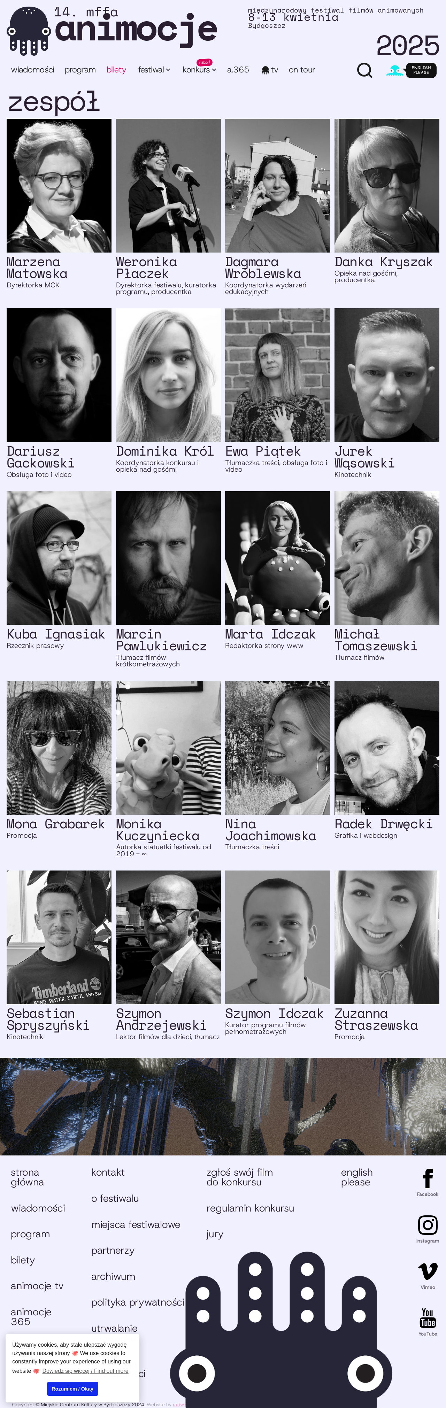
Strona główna (27, 1177)
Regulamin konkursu (250, 1207)
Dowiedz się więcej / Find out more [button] (86, 1371)
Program (30, 1233)
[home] (223, 31)
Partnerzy (113, 1250)
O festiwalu (115, 1198)
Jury (215, 1233)
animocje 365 (31, 1316)
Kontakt (108, 1172)
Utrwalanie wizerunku (114, 1333)
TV (274, 69)
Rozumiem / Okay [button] (72, 1389)
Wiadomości (32, 69)
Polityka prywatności (137, 1302)
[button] (154, 70)
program (80, 69)
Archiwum (113, 1276)
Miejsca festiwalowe (135, 1224)
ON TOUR (302, 69)
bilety (116, 69)
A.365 (238, 69)
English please (356, 1177)
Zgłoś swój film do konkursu (240, 1177)
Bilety (23, 1260)
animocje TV (37, 1285)
